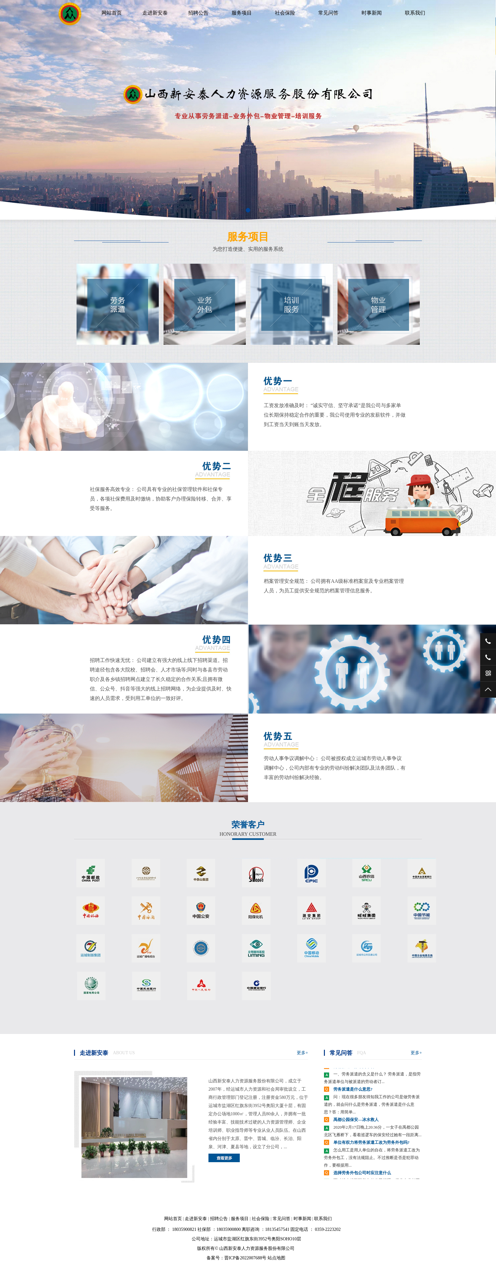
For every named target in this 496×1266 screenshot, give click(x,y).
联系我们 (415, 13)
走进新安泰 (155, 13)
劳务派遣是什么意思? (353, 1089)
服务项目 (242, 13)
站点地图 (276, 1258)
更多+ (302, 1052)
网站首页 (112, 13)
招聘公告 (198, 13)
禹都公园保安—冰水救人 (356, 1120)
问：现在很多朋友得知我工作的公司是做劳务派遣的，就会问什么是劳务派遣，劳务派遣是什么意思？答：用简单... (372, 1105)
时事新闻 (372, 13)
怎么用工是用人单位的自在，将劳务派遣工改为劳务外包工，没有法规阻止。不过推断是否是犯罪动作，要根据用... (372, 1158)
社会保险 (285, 13)
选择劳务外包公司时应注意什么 (362, 1173)
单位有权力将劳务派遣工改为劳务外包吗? (371, 1143)
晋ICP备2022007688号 (245, 1258)
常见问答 (328, 13)
